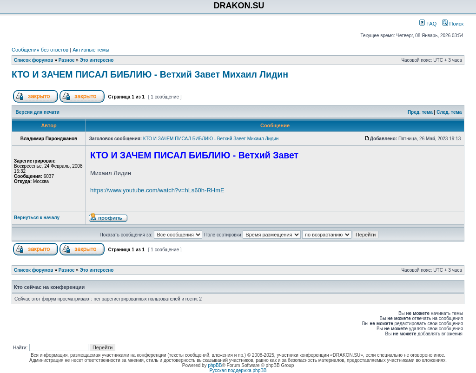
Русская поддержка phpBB (237, 370)
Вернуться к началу (37, 217)
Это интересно (97, 60)
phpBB (215, 365)
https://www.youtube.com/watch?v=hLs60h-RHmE (157, 190)
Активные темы (91, 49)
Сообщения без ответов (40, 49)
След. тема (449, 112)
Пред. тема (420, 112)
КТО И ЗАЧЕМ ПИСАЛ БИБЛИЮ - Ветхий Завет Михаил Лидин (150, 74)
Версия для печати (38, 112)
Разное (67, 60)
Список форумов (33, 60)
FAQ (427, 23)
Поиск (452, 23)
